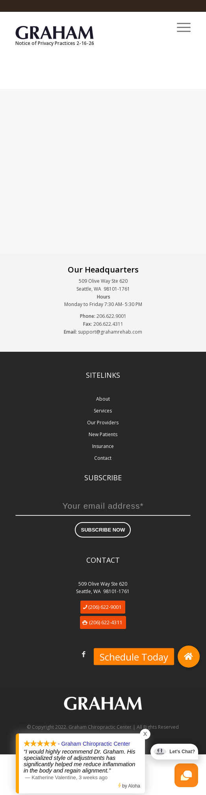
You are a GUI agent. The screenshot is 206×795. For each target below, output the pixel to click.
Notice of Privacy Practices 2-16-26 (54, 43)
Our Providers (103, 422)
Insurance (103, 446)
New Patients (103, 434)
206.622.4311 (108, 324)
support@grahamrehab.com (110, 331)
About (103, 399)
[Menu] (180, 27)
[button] (189, 657)
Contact (102, 458)
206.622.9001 (111, 316)
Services (103, 410)
